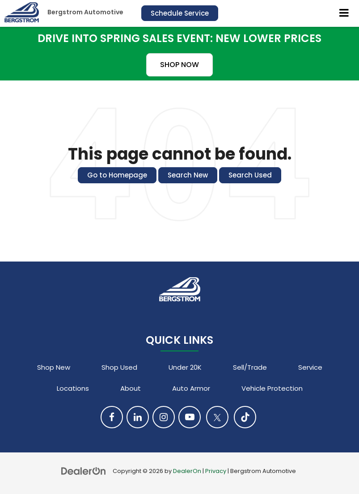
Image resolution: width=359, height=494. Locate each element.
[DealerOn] (83, 470)
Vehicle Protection (272, 388)
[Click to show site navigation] (344, 13)
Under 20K (185, 367)
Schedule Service (180, 13)
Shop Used (119, 367)
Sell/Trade (250, 367)
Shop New (53, 367)
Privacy (215, 471)
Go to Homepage (117, 175)
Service (310, 367)
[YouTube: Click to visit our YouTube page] (190, 417)
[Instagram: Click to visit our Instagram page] (164, 417)
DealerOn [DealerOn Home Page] (187, 471)
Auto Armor (191, 388)
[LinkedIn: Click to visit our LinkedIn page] (138, 417)
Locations (73, 388)
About (130, 388)
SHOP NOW (179, 64)
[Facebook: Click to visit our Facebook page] (112, 417)
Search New (188, 175)
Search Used (250, 175)
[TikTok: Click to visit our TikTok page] (245, 417)
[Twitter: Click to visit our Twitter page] (217, 417)
